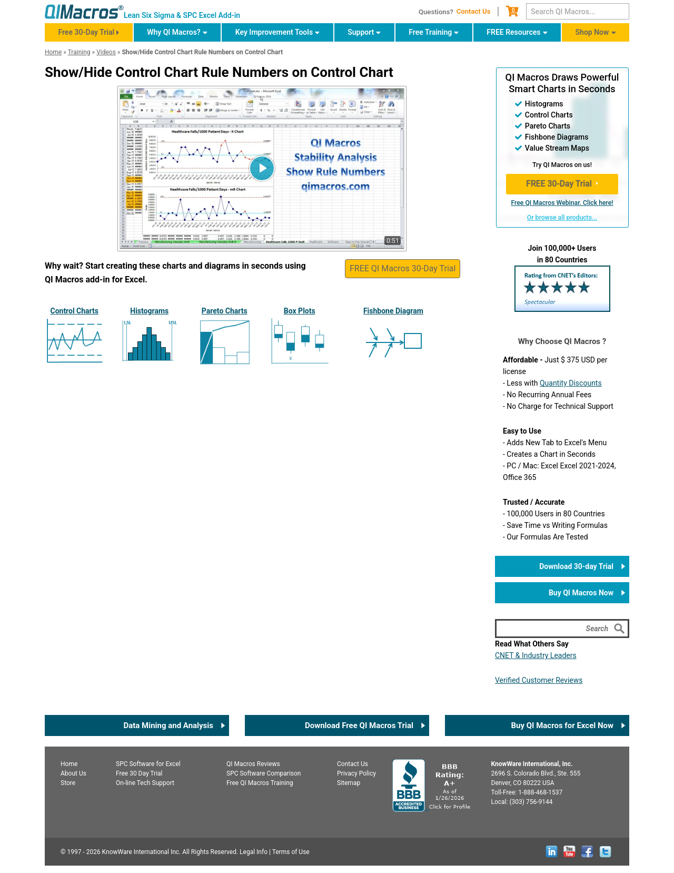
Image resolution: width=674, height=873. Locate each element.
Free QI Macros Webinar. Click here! (562, 203)
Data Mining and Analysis (168, 725)
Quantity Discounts (571, 383)
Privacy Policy (356, 773)
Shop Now (592, 32)
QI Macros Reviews (253, 764)
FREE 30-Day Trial (559, 184)
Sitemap (348, 783)
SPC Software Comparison (263, 773)
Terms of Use (291, 852)
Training (79, 52)
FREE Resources (513, 32)
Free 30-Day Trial (86, 32)
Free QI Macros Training (259, 783)
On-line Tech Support (145, 783)
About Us (73, 773)
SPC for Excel (148, 764)
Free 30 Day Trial (139, 773)
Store (68, 783)
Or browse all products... (562, 217)
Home (69, 764)
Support (361, 32)
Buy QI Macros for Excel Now (562, 725)
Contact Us (474, 11)
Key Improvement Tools (274, 32)
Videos (106, 52)
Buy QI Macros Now (581, 592)
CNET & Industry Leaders (536, 655)
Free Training (430, 32)
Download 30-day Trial (576, 566)
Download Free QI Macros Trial (359, 725)
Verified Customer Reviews (538, 680)
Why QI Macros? (174, 32)
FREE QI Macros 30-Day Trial (402, 268)
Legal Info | (255, 852)
